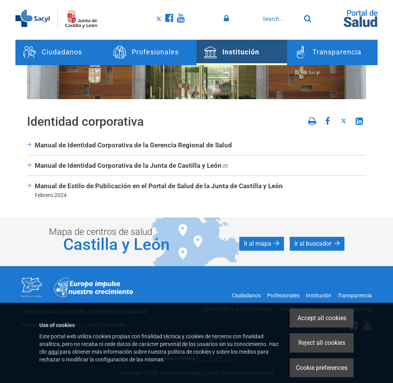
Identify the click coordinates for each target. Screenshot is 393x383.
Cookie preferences (322, 367)
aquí (53, 352)
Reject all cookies (321, 342)
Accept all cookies (321, 318)
